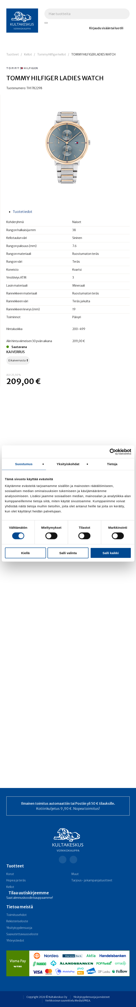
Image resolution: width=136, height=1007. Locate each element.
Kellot (28, 54)
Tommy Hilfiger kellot (51, 54)
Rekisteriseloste (17, 921)
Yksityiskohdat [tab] (68, 464)
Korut (10, 874)
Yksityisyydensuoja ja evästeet (91, 997)
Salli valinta (68, 553)
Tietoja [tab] (112, 464)
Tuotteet (12, 54)
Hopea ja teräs (16, 880)
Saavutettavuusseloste (22, 934)
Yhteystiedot (15, 940)
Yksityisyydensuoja (19, 928)
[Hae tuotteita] (46, 23)
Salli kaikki (111, 553)
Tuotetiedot (22, 211)
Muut (75, 874)
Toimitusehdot (16, 915)
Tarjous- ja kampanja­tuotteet (91, 880)
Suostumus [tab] (24, 464)
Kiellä (25, 553)
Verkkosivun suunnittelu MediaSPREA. (68, 1000)
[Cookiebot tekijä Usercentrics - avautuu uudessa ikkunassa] (112, 452)
